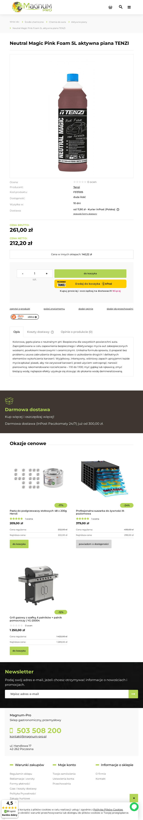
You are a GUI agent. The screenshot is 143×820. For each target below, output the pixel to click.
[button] (20, 308)
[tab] (17, 332)
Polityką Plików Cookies (108, 809)
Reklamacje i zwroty (22, 778)
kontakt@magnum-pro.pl (28, 736)
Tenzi (76, 187)
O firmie (101, 773)
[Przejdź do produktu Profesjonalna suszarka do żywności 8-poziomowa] (104, 483)
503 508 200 (38, 730)
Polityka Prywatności (23, 793)
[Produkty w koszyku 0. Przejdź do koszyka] (110, 7)
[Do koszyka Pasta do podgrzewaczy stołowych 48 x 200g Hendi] (19, 544)
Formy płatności (20, 783)
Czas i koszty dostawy (23, 788)
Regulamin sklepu (21, 773)
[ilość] (35, 273)
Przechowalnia (62, 783)
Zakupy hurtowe (20, 798)
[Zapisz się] (133, 694)
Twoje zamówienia (64, 773)
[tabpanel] (72, 356)
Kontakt (101, 778)
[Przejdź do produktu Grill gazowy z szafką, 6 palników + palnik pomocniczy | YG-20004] (38, 590)
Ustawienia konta (63, 778)
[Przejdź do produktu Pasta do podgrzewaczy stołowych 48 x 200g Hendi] (38, 483)
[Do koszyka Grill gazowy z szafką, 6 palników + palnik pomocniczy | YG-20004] (19, 651)
